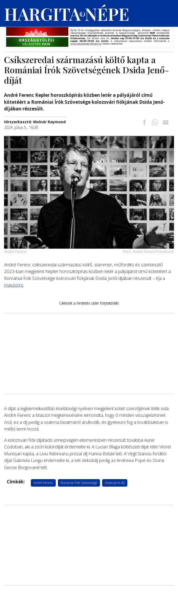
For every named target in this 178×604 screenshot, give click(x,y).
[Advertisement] (89, 353)
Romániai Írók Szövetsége (79, 482)
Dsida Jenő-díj (115, 482)
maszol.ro (13, 285)
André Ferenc (43, 482)
